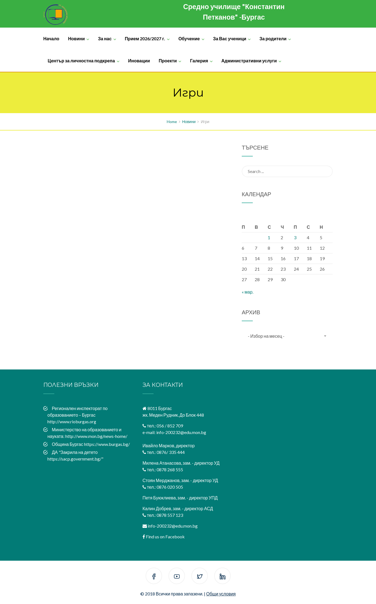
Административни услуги (249, 60)
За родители (272, 38)
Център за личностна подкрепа (81, 60)
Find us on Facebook (165, 536)
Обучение (189, 38)
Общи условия (221, 593)
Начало (51, 38)
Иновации (139, 60)
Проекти (168, 60)
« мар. (247, 291)
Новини (76, 38)
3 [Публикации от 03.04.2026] (295, 237)
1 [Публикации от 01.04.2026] (269, 237)
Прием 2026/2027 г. (145, 38)
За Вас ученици (229, 38)
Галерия (199, 60)
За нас (104, 38)
